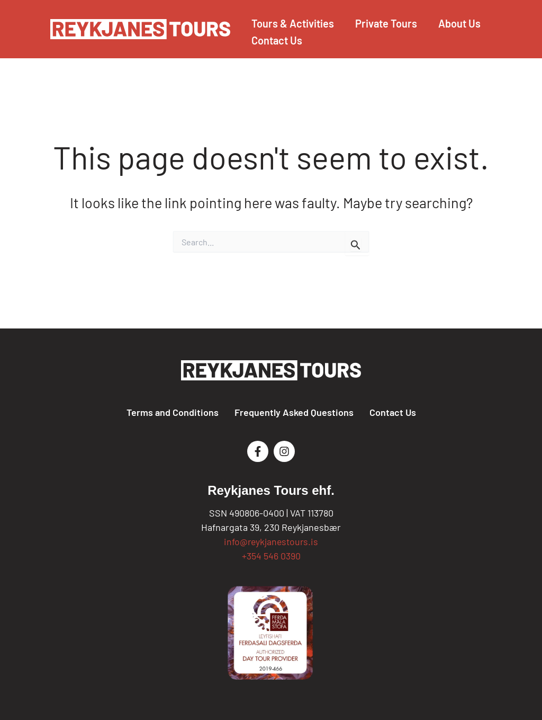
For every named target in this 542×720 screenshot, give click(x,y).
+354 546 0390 (271, 556)
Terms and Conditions (173, 412)
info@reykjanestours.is (271, 541)
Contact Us (392, 412)
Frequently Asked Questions (294, 412)
